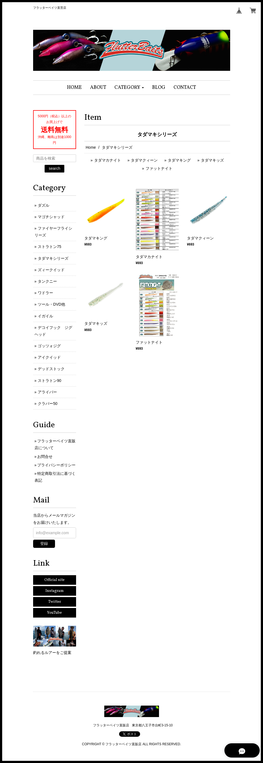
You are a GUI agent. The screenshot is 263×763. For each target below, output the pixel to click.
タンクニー (47, 281)
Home (91, 147)
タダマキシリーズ (53, 258)
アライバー (47, 392)
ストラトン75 (49, 246)
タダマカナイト (107, 160)
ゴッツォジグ (49, 346)
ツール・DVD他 (51, 304)
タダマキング (179, 160)
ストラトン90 (49, 380)
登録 (44, 543)
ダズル (43, 205)
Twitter (54, 601)
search (54, 168)
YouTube (54, 612)
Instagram (54, 591)
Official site (54, 580)
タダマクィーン (144, 160)
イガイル (45, 316)
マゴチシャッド (51, 217)
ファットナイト (159, 168)
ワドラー (45, 293)
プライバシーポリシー (56, 465)
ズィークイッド (51, 270)
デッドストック (51, 369)
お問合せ (45, 456)
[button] (129, 88)
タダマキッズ (212, 160)
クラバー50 (47, 403)
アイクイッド (49, 357)
